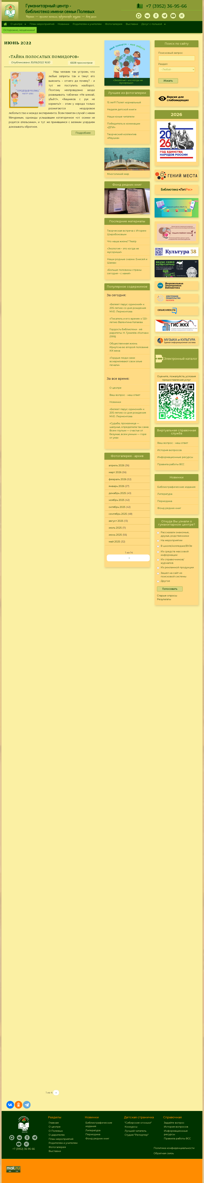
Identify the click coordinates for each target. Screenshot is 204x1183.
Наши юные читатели (120, 116)
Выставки (132, 23)
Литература (164, 493)
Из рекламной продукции (175, 568)
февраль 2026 (117, 479)
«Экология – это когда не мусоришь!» (128, 81)
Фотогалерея (113, 23)
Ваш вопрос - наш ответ (124, 394)
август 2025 (116, 520)
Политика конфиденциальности (174, 1148)
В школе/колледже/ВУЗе (174, 546)
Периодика (164, 501)
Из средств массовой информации (173, 553)
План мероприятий (42, 23)
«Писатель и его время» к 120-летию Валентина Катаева (128, 320)
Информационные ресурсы (175, 457)
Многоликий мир (118, 173)
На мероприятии (169, 541)
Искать (168, 80)
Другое (163, 581)
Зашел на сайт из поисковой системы (171, 574)
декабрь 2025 (117, 493)
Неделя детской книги (121, 109)
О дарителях (57, 1134)
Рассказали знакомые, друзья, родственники (173, 534)
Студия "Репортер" (137, 1134)
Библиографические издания (176, 486)
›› (56, 1092)
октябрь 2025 (117, 506)
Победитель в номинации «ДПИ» (123, 125)
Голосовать (169, 588)
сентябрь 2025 (118, 513)
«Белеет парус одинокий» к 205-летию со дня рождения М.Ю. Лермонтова (127, 308)
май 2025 (114, 541)
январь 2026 (116, 486)
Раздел (163, 63)
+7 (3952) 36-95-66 (166, 6)
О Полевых (56, 1130)
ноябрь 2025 (116, 499)
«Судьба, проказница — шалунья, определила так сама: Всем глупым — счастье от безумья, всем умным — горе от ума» (129, 430)
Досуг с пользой (153, 24)
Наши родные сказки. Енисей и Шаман (127, 261)
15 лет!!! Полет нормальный (124, 102)
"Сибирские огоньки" (138, 1122)
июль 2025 (115, 527)
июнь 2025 (115, 534)
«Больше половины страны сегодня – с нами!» (124, 271)
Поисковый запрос (170, 52)
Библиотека (176, 189)
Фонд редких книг (169, 508)
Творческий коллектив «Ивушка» (121, 136)
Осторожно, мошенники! (19, 30)
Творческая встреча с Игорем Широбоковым (126, 232)
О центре (17, 24)
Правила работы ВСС (170, 464)
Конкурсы (131, 1126)
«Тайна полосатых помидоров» (44, 57)
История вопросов (169, 450)
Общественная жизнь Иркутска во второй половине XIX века (128, 347)
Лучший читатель (135, 1130)
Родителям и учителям (87, 23)
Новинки (63, 23)
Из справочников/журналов (170, 561)
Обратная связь (164, 1153)
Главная (5, 24)
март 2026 (115, 472)
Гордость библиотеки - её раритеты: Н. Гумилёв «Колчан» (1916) (129, 333)
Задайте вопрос (174, 1122)
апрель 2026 (116, 465)
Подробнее (83, 132)
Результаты (164, 599)
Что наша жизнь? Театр (121, 241)
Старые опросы (167, 595)
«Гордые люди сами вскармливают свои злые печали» (125, 361)
